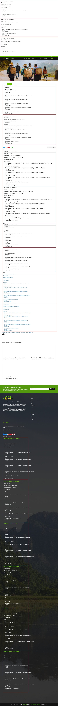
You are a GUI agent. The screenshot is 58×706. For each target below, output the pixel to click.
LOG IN (52, 58)
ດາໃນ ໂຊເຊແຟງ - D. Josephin (35, 704)
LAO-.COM (10, 58)
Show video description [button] (51, 147)
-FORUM (34, 58)
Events (40, 58)
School (32, 403)
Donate (45, 58)
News (32, 401)
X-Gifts (32, 419)
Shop (29, 58)
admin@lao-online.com (7, 429)
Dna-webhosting (24, 704)
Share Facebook (3, 334)
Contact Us (32, 405)
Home (25, 58)
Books (32, 417)
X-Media (9, 83)
